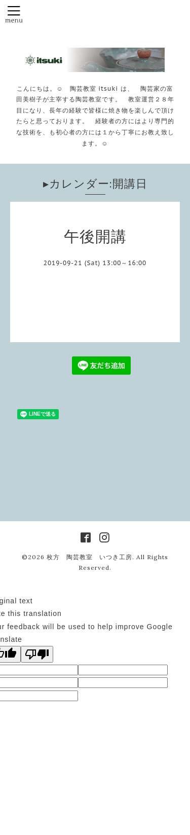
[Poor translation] (37, 654)
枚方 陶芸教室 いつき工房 (89, 557)
